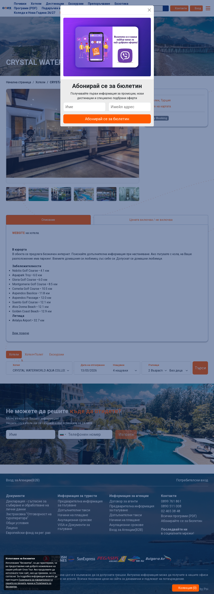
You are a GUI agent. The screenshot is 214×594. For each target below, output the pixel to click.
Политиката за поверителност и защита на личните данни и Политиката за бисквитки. (29, 583)
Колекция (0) (187, 588)
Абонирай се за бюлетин (107, 119)
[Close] (149, 10)
